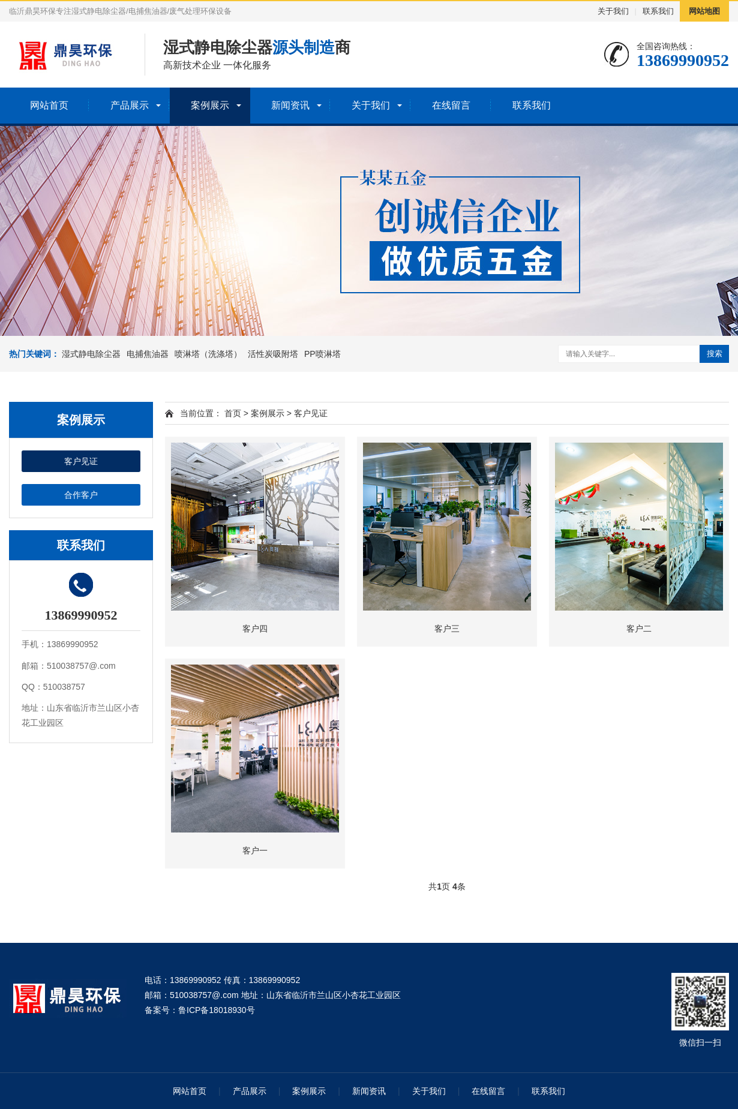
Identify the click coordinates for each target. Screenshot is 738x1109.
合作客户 (81, 495)
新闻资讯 (290, 105)
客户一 (255, 850)
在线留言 (451, 105)
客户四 (255, 628)
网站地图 (704, 11)
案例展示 (210, 105)
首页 (232, 413)
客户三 (447, 628)
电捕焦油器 (148, 354)
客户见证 (81, 461)
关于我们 (613, 11)
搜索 (714, 353)
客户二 (639, 628)
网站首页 (49, 105)
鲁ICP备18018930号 (216, 1010)
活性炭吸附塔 (273, 354)
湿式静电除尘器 (91, 354)
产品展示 (129, 105)
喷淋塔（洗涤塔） (208, 354)
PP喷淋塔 (322, 354)
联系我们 (658, 11)
